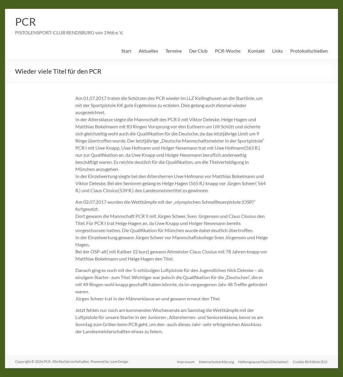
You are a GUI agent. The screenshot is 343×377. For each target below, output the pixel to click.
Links (277, 51)
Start (126, 51)
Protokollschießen (309, 51)
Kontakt (256, 51)
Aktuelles (148, 51)
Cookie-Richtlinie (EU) (310, 361)
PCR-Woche (227, 51)
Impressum (185, 361)
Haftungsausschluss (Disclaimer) (263, 361)
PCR (25, 21)
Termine (173, 51)
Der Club (198, 51)
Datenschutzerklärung (215, 361)
